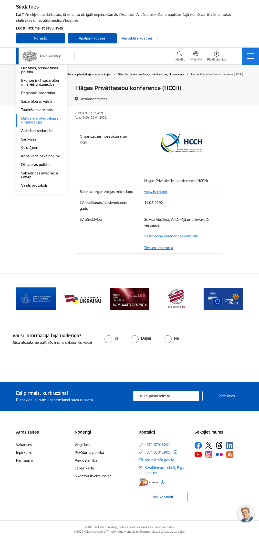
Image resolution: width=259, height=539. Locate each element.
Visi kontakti (163, 497)
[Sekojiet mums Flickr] (219, 454)
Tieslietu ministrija (158, 247)
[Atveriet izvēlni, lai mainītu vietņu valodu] (196, 56)
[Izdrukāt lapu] (236, 86)
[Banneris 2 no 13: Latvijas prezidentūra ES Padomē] (36, 298)
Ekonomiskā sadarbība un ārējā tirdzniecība (40, 140)
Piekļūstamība (86, 460)
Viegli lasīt (83, 444)
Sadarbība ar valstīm (37, 159)
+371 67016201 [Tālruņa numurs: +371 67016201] (157, 444)
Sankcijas (28, 197)
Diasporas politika (36, 222)
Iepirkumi (23, 452)
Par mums (24, 460)
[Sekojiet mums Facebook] (198, 445)
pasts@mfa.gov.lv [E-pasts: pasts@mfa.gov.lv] (159, 460)
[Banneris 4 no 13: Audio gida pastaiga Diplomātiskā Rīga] (129, 298)
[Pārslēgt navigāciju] (250, 56)
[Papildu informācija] (175, 452)
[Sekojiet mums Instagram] (208, 454)
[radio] (111, 338)
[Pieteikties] (226, 396)
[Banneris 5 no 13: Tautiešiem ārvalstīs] (176, 298)
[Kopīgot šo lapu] (236, 98)
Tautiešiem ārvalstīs (37, 167)
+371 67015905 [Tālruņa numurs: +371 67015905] (157, 452)
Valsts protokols (34, 243)
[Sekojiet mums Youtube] (198, 454)
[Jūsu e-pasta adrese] (166, 396)
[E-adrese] (148, 482)
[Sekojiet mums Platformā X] (208, 445)
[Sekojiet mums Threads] (219, 445)
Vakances (24, 444)
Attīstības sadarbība (37, 188)
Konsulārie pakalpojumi (40, 214)
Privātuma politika (89, 452)
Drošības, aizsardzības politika (39, 128)
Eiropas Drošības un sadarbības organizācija (40, 116)
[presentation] (41, 363)
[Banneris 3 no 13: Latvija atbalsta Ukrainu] (83, 298)
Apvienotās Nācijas (36, 96)
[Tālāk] (235, 299)
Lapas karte (84, 468)
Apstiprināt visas (92, 38)
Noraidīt (40, 38)
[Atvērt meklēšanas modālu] (180, 57)
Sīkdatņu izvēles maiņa (93, 476)
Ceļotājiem (29, 205)
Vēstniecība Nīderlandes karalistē (171, 236)
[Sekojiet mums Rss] (229, 454)
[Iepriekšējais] (24, 299)
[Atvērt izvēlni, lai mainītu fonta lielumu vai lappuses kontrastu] (216, 57)
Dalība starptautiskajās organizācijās (39, 178)
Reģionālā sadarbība (38, 151)
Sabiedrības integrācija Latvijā (39, 233)
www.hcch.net (155, 191)
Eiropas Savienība (35, 88)
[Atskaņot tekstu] (94, 99)
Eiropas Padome (34, 105)
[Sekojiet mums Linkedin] (229, 445)
